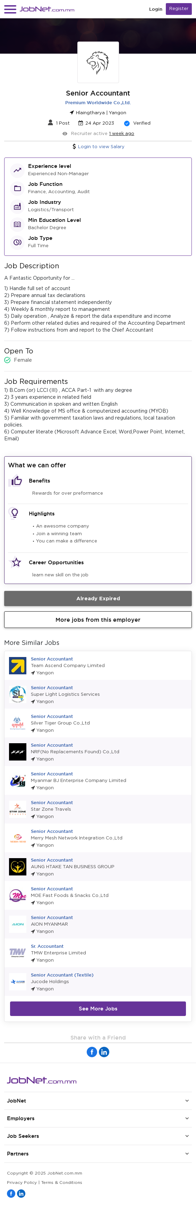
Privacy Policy (22, 1183)
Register (178, 9)
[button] (10, 9)
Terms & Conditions (61, 1183)
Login (155, 9)
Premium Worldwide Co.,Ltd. (98, 102)
